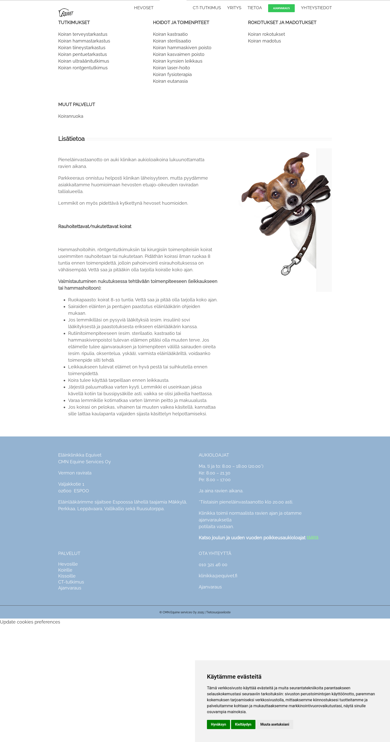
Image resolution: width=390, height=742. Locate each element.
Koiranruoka (70, 116)
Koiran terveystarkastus (82, 34)
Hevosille (68, 564)
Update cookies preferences (30, 622)
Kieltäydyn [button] (243, 724)
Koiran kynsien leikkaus (177, 61)
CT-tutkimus (71, 582)
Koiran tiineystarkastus (81, 47)
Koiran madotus (264, 40)
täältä (312, 537)
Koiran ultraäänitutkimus (83, 61)
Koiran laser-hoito (171, 67)
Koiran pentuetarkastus (82, 54)
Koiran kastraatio (170, 34)
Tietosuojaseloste (218, 612)
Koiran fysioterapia (172, 74)
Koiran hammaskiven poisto (182, 47)
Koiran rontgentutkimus (83, 67)
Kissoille (67, 576)
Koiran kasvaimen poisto (178, 54)
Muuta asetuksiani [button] (274, 724)
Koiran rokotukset (266, 34)
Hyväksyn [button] (218, 724)
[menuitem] (147, 7)
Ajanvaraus (69, 587)
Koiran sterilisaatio (172, 40)
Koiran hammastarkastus (84, 40)
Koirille (65, 570)
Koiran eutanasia (170, 81)
